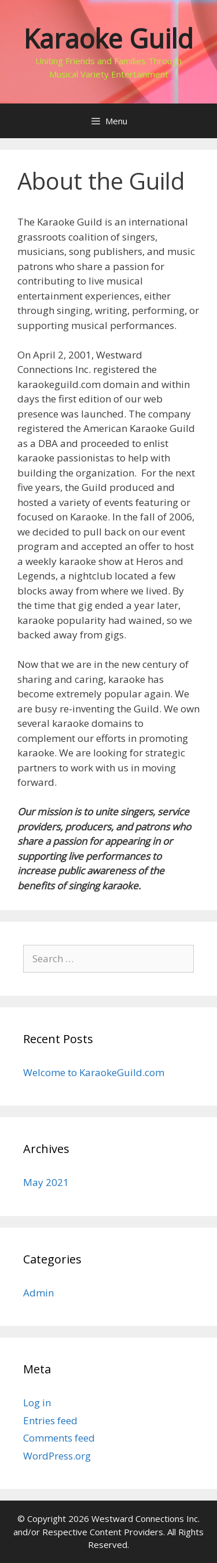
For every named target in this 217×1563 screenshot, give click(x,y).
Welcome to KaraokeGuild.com (93, 1072)
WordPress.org (57, 1455)
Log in (37, 1402)
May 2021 (46, 1182)
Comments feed (59, 1437)
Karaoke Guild (108, 38)
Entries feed (50, 1420)
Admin (38, 1292)
